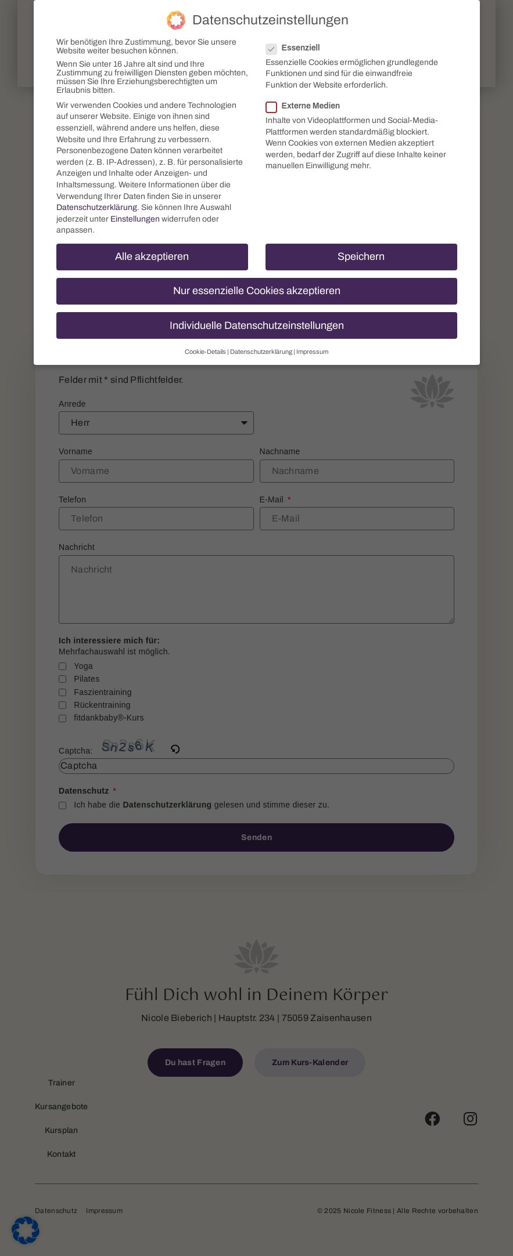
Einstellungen (135, 217)
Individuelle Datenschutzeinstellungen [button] (257, 324)
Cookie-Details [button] (205, 350)
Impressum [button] (312, 350)
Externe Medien (307, 104)
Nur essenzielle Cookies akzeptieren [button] (256, 289)
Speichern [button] (361, 255)
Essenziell (297, 46)
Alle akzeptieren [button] (152, 255)
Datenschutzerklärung (96, 206)
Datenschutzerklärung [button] (261, 350)
